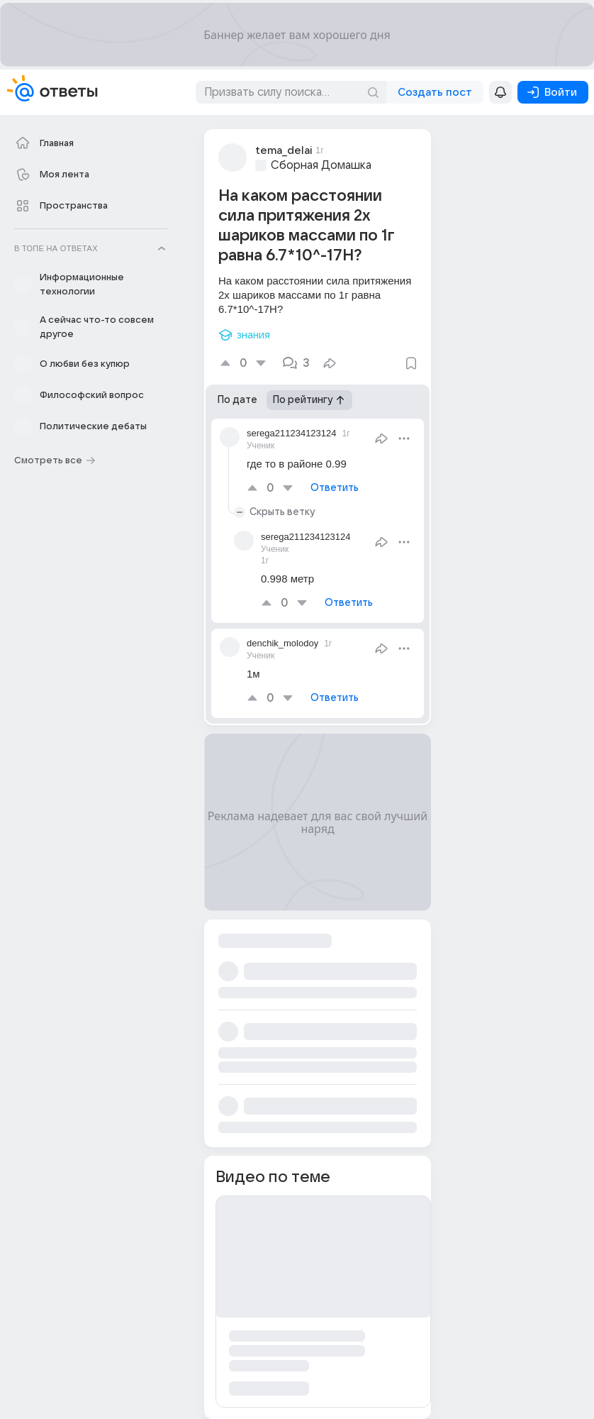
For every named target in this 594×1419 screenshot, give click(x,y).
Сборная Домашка (321, 165)
